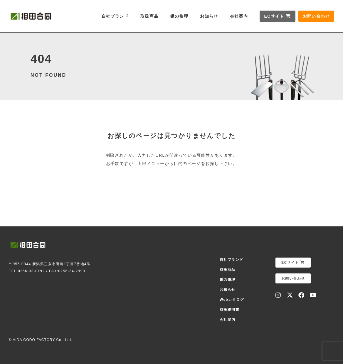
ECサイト (277, 16)
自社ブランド (115, 16)
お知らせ (209, 16)
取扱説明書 (229, 310)
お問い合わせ (316, 16)
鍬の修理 (179, 16)
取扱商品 (149, 16)
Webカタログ (232, 300)
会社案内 (239, 16)
